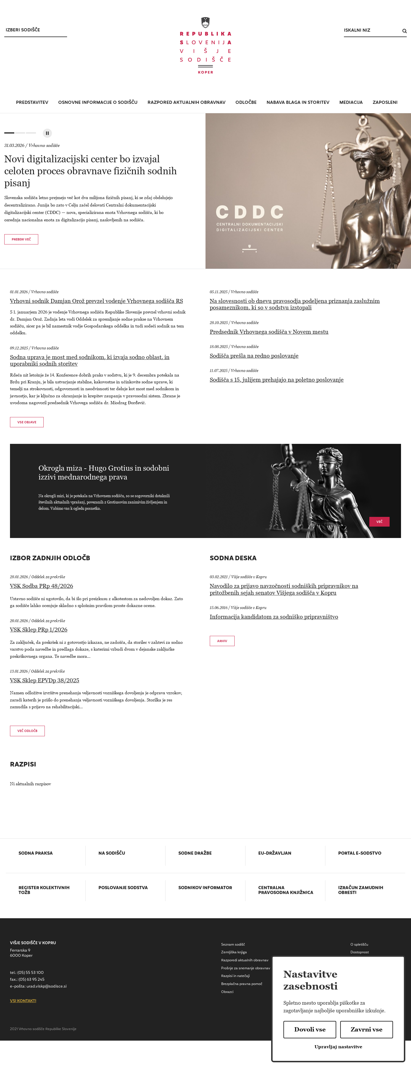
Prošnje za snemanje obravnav (245, 968)
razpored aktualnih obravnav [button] (186, 103)
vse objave (26, 422)
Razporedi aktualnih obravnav (245, 960)
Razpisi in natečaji (235, 976)
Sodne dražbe (195, 853)
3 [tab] (30, 134)
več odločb (27, 731)
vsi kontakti (23, 1001)
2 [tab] (19, 134)
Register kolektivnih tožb (44, 890)
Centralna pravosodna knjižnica (285, 890)
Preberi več (21, 239)
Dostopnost (359, 952)
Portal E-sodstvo (359, 853)
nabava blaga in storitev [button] (298, 103)
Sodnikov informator (205, 888)
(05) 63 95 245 (32, 980)
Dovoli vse (310, 1029)
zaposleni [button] (385, 103)
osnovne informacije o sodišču (98, 103)
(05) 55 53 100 (30, 973)
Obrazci (227, 992)
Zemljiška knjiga (234, 952)
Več (379, 522)
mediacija (351, 103)
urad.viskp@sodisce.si (47, 987)
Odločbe (246, 103)
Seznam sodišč (233, 944)
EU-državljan (274, 853)
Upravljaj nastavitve (338, 1046)
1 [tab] (8, 134)
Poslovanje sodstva (123, 888)
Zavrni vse (366, 1029)
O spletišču (359, 944)
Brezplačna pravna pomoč (241, 984)
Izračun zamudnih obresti (360, 890)
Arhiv (222, 641)
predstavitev (32, 103)
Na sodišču (111, 853)
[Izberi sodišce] (35, 30)
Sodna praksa (36, 853)
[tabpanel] (205, 191)
